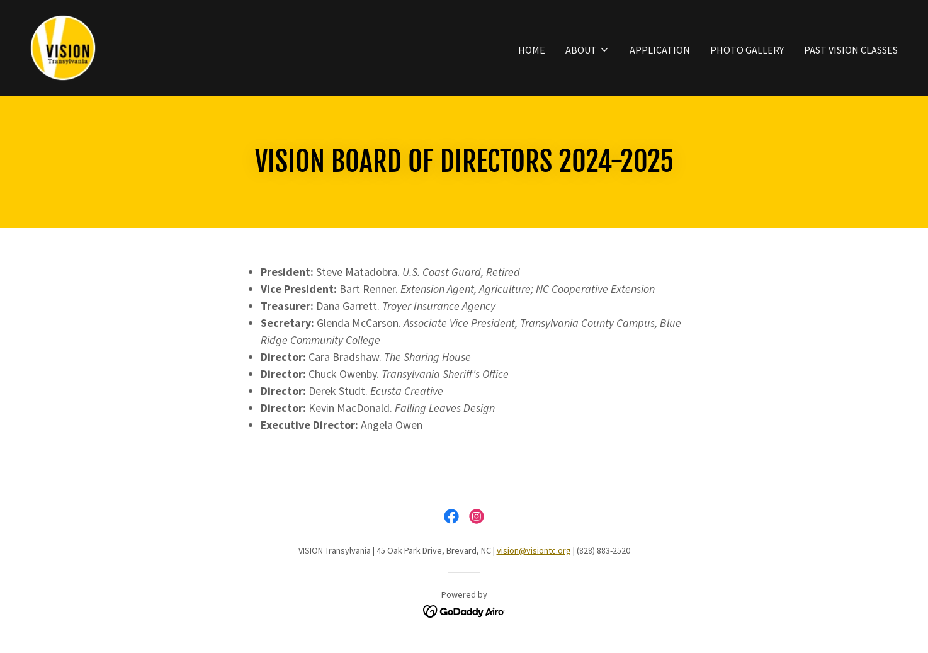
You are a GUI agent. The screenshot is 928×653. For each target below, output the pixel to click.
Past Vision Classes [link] (851, 49)
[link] (63, 46)
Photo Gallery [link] (747, 49)
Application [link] (660, 49)
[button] (587, 49)
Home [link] (531, 49)
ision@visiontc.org (536, 550)
